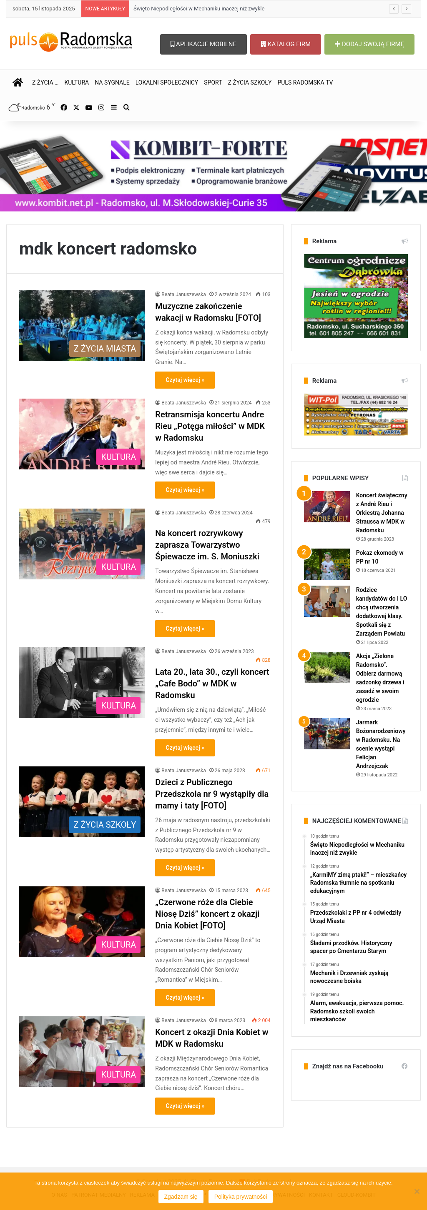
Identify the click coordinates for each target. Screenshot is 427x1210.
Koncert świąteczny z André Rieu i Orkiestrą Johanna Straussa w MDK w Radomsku (381, 513)
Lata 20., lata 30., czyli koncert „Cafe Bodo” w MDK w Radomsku (212, 683)
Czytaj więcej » (185, 380)
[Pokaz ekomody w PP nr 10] (327, 564)
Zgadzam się (181, 1196)
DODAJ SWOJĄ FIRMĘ (369, 44)
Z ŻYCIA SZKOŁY (249, 82)
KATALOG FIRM (286, 44)
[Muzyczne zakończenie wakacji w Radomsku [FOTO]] (82, 325)
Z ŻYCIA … (45, 82)
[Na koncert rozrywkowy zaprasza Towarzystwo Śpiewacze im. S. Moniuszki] (82, 544)
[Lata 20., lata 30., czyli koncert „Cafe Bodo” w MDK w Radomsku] (82, 682)
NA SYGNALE (112, 82)
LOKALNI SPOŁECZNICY (167, 82)
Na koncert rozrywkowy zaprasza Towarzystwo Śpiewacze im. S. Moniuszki (207, 544)
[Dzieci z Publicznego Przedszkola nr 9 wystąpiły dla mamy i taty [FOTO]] (82, 801)
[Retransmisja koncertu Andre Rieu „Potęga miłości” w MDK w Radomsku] (82, 434)
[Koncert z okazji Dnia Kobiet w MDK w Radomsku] (82, 1051)
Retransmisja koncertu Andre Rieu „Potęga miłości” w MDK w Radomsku (210, 426)
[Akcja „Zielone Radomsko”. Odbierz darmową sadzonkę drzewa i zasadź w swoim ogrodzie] (327, 667)
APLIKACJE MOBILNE (203, 44)
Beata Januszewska (183, 294)
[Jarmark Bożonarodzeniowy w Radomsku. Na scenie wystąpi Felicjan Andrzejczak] (327, 733)
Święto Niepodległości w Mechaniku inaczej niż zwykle (198, 8)
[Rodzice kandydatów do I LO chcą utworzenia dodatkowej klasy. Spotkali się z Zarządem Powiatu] (327, 601)
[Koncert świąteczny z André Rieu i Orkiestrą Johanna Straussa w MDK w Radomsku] (327, 506)
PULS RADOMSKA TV (305, 82)
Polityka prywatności (240, 1196)
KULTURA (76, 82)
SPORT (213, 82)
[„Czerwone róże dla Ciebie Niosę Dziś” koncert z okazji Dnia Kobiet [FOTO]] (82, 921)
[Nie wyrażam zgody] (416, 1191)
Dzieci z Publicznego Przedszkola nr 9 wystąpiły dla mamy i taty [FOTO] (212, 794)
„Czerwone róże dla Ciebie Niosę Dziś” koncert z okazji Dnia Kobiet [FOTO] (207, 914)
